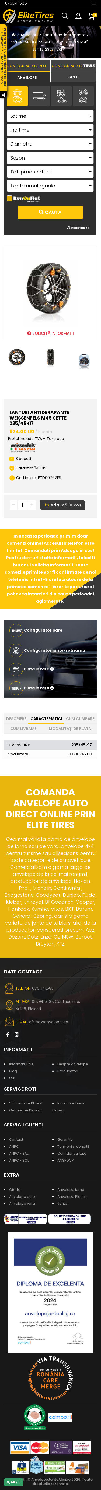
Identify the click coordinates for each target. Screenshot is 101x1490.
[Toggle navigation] (94, 3)
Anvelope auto (22, 1196)
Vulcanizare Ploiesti (26, 1103)
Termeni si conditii (73, 1146)
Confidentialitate (71, 1153)
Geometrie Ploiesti (25, 1110)
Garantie (65, 1139)
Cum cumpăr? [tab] (80, 718)
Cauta (50, 212)
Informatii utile (21, 1064)
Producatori (67, 1071)
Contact (16, 1139)
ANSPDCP (65, 1160)
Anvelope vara (22, 1203)
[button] (66, 16)
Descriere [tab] (16, 718)
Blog (13, 1071)
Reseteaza (78, 227)
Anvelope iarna (70, 1189)
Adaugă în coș (62, 505)
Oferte (14, 1189)
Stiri (12, 1078)
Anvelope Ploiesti (72, 1196)
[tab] (27, 76)
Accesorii (29, 35)
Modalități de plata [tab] (70, 728)
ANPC (14, 1146)
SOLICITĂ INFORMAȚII (50, 333)
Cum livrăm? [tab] (23, 728)
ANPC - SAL (18, 1153)
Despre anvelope (72, 1064)
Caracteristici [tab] (46, 718)
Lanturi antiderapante (64, 35)
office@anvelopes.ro (48, 1022)
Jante (62, 1203)
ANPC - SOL (19, 1160)
